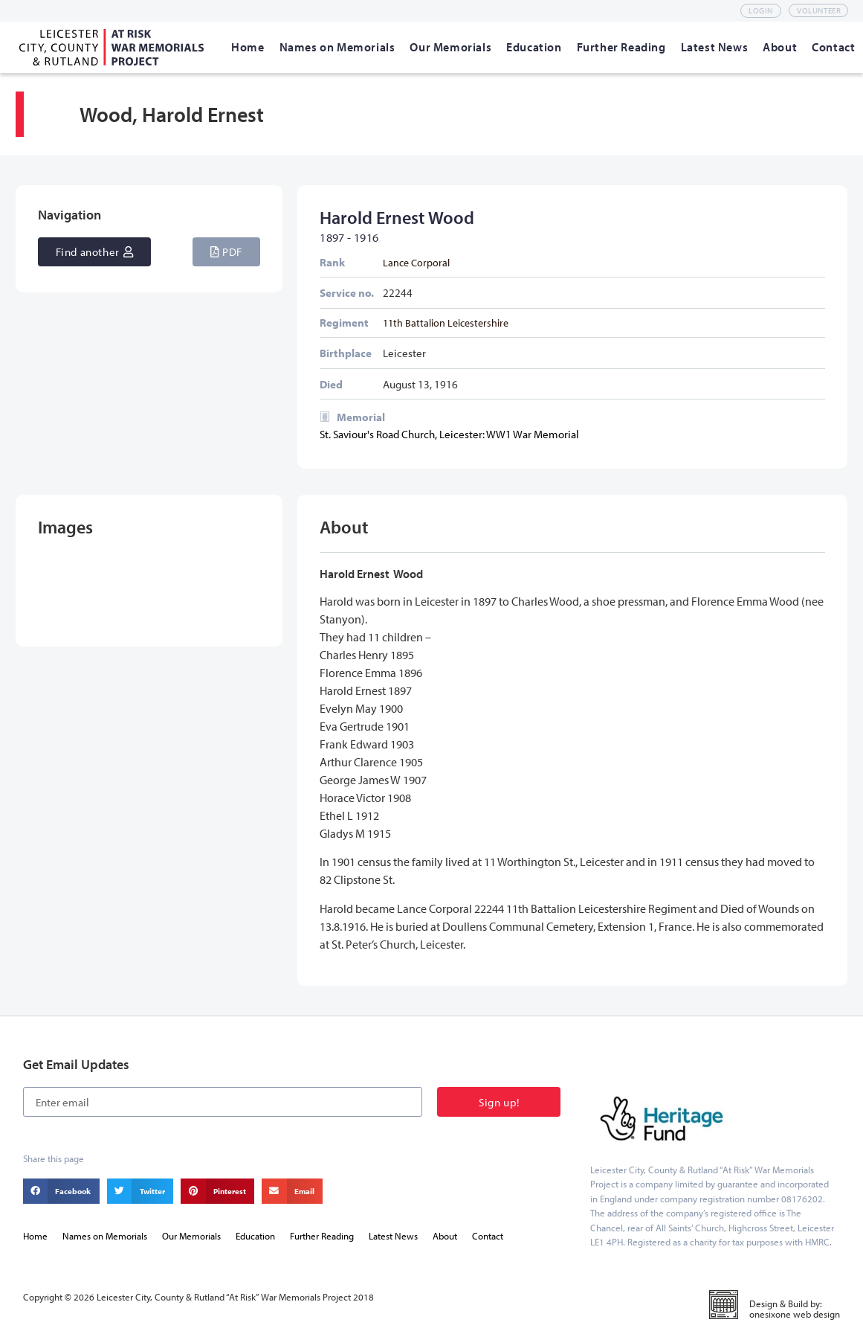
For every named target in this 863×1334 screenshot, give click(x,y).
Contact (487, 1236)
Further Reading (322, 1236)
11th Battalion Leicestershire (445, 322)
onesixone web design (794, 1314)
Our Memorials (191, 1236)
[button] (226, 251)
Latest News (393, 1236)
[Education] (533, 46)
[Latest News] (715, 46)
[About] (780, 46)
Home (35, 1236)
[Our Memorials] (450, 46)
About (445, 1236)
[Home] (247, 46)
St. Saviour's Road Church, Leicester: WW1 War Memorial (449, 434)
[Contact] (833, 46)
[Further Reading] (621, 46)
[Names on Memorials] (337, 46)
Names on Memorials (104, 1236)
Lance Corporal (416, 262)
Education (255, 1236)
